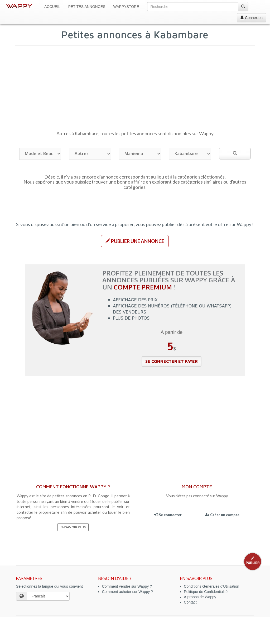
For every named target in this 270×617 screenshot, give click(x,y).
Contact (190, 602)
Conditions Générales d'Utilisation (211, 586)
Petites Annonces (86, 6)
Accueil (52, 6)
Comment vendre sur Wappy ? (127, 586)
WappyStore (126, 6)
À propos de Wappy (200, 597)
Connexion (251, 18)
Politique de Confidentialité (206, 592)
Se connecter (168, 514)
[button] (135, 241)
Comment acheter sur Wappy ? (127, 592)
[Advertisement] (135, 91)
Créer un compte (222, 514)
